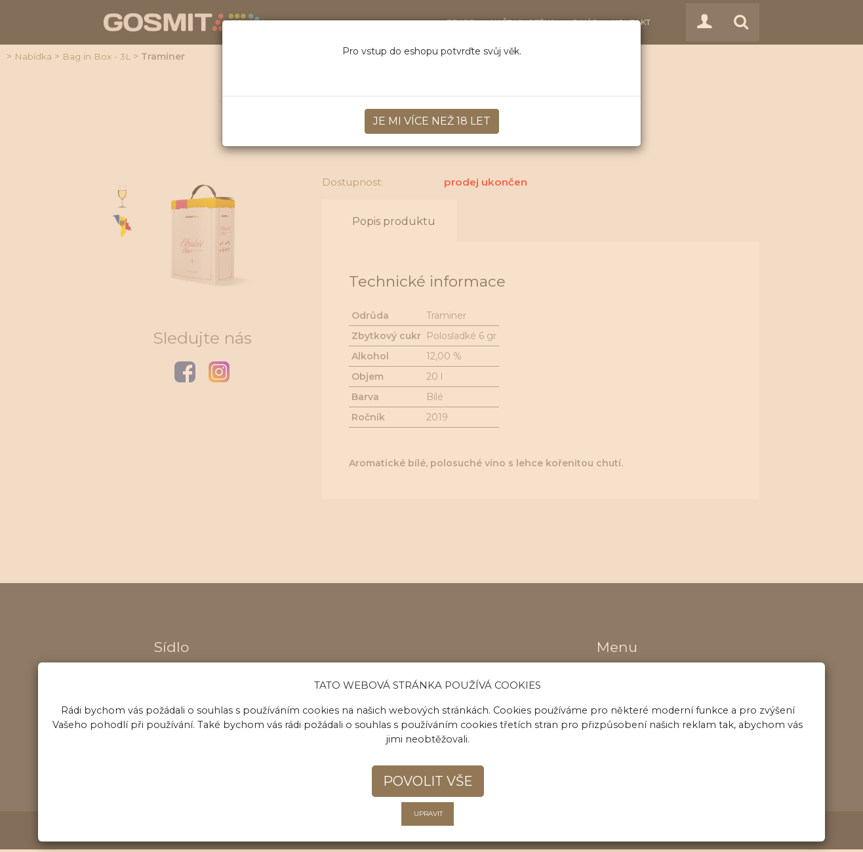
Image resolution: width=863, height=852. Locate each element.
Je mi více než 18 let (432, 121)
